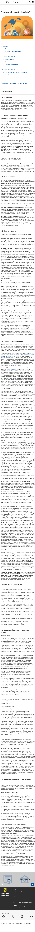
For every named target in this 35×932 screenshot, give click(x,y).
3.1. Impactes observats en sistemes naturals (15, 72)
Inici (15, 889)
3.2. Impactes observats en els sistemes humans (15, 75)
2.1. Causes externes (8, 59)
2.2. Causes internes (8, 62)
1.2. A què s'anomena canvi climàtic (12, 51)
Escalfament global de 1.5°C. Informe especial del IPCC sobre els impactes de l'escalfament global (17, 354)
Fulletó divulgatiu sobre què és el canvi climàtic (14, 83)
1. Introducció (4, 46)
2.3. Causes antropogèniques (10, 64)
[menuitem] (32, 2)
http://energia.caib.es (23, 907)
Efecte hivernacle (11, 369)
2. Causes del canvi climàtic (8, 56)
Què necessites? (18, 891)
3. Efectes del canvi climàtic (8, 69)
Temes (15, 894)
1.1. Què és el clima (8, 49)
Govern (15, 896)
